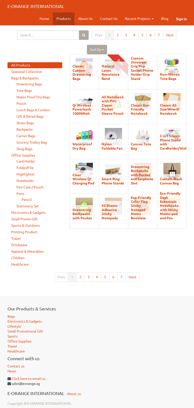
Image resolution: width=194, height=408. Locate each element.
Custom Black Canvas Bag (171, 180)
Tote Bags (24, 91)
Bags (11, 316)
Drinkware (19, 245)
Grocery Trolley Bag (31, 142)
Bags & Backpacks (25, 78)
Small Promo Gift (24, 219)
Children (18, 258)
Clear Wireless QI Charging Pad (83, 179)
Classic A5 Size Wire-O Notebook (169, 109)
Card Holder (25, 161)
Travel (16, 238)
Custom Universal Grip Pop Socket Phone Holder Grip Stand (142, 68)
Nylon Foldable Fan (112, 146)
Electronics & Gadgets (28, 213)
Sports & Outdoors (25, 226)
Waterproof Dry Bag (82, 146)
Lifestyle (14, 326)
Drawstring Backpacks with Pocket (82, 213)
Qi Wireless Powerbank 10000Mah (81, 109)
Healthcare (20, 264)
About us (74, 394)
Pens (20, 194)
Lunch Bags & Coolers (33, 110)
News (11, 371)
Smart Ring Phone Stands (113, 180)
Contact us (15, 366)
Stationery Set (27, 206)
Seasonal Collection (26, 72)
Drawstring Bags (29, 84)
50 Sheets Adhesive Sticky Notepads (110, 211)
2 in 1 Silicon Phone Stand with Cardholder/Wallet (175, 141)
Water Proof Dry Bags (33, 97)
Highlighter (25, 174)
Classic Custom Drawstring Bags (81, 72)
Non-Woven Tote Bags (170, 76)
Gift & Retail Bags (30, 116)
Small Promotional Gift (25, 331)
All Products (20, 65)
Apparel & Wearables (27, 251)
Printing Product (24, 232)
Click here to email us (28, 379)
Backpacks (24, 129)
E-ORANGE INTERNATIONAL (35, 6)
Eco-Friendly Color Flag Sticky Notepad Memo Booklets (141, 207)
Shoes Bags (25, 123)
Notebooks (25, 181)
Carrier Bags (25, 136)
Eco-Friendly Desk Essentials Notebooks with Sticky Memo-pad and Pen (170, 205)
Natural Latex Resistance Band (111, 72)
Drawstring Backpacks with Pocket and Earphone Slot (142, 174)
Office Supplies (23, 155)
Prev (98, 35)
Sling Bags (24, 149)
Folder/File (25, 168)
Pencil (27, 200)
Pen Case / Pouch (30, 187)
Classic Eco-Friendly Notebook (140, 109)
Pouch (21, 104)
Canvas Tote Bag (141, 146)
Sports (12, 336)
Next (170, 35)
